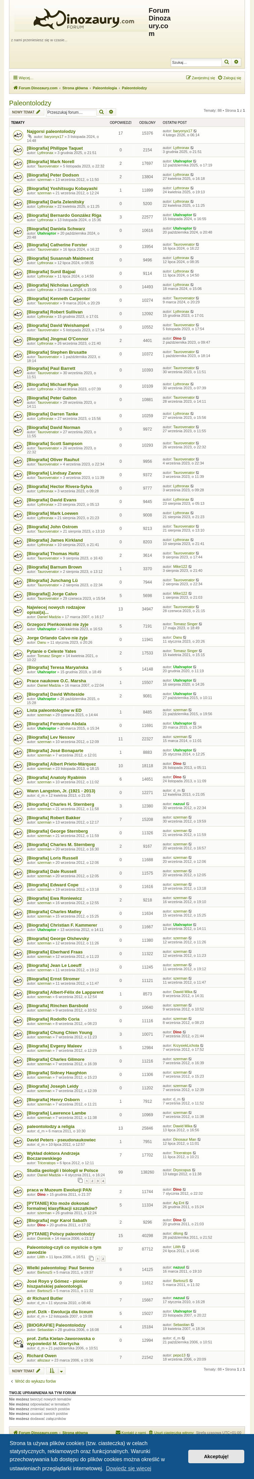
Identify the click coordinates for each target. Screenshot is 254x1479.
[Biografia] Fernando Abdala (56, 723)
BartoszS (44, 1272)
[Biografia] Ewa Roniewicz (54, 898)
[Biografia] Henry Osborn (53, 1099)
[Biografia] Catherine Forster (57, 244)
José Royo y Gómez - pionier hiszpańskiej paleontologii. (57, 1284)
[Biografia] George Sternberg (57, 831)
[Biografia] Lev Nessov (51, 737)
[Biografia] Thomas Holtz (53, 553)
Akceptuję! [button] (216, 1456)
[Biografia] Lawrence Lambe (56, 1113)
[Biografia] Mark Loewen (52, 513)
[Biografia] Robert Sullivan (55, 311)
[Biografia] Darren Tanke (52, 413)
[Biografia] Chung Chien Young (59, 1032)
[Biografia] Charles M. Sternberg (61, 844)
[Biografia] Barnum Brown (54, 567)
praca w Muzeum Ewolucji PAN (59, 1189)
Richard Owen (42, 1355)
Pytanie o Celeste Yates (51, 651)
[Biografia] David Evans (52, 499)
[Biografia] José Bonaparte (55, 750)
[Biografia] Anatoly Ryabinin (56, 777)
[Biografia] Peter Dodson (53, 175)
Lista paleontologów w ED (54, 710)
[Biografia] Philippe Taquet (55, 148)
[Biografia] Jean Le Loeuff (54, 965)
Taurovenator (48, 166)
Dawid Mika (182, 992)
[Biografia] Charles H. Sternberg (60, 804)
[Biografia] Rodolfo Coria (53, 1019)
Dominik (44, 1238)
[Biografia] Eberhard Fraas (55, 951)
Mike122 (180, 566)
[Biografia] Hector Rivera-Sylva (59, 486)
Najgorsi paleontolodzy (51, 131)
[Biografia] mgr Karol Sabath (57, 1220)
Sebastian (45, 1330)
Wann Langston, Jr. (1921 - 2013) (61, 790)
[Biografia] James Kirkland (55, 540)
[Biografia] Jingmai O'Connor (57, 338)
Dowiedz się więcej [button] (128, 1468)
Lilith (41, 1257)
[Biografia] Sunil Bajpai (51, 271)
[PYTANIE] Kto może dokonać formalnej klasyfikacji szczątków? (62, 1206)
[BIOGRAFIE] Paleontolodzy (56, 1325)
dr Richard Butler (45, 1298)
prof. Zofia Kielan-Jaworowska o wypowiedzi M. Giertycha (61, 1341)
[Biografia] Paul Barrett (51, 368)
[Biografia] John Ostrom (52, 526)
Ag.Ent (178, 1203)
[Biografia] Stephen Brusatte (57, 352)
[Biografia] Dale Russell (52, 871)
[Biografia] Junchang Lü (52, 580)
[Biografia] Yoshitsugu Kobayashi (62, 188)
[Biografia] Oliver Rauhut (53, 459)
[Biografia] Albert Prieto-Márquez (61, 764)
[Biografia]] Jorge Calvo (52, 593)
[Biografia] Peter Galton (52, 397)
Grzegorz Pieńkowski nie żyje (58, 624)
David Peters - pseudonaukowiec (61, 1139)
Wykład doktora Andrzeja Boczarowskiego (53, 1156)
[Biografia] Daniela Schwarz (56, 228)
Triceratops (46, 1163)
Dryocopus (182, 1170)
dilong (178, 1233)
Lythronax (45, 153)
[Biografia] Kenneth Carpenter (58, 298)
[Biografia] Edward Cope (53, 884)
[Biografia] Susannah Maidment (60, 258)
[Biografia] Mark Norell (50, 161)
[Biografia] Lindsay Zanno (54, 473)
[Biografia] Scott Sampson (55, 443)
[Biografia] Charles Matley (54, 911)
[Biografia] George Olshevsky (58, 938)
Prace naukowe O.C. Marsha (56, 680)
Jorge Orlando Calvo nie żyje (57, 637)
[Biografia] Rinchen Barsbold (57, 1005)
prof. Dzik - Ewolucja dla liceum (60, 1311)
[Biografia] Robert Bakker (54, 817)
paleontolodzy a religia (50, 1126)
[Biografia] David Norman (53, 427)
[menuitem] (229, 78)
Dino (177, 338)
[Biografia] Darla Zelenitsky (55, 201)
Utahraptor (182, 161)
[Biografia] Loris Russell (52, 857)
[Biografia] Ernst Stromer (53, 978)
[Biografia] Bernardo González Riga (64, 215)
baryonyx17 (53, 137)
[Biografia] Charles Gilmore (55, 1059)
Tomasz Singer (185, 624)
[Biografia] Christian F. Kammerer (62, 925)
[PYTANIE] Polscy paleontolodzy (61, 1233)
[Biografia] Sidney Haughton (57, 1072)
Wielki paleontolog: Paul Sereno (60, 1267)
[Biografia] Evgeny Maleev (54, 1045)
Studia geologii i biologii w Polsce (62, 1170)
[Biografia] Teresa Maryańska (57, 667)
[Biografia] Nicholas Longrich (58, 285)
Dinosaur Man (184, 1139)
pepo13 (179, 1355)
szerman (44, 180)
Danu (41, 642)
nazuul (179, 804)
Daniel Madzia (49, 617)
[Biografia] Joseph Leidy (53, 1086)
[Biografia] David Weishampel (58, 325)
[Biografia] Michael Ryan (53, 384)
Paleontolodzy (30, 103)
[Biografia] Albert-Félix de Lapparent (65, 992)
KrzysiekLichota (186, 1045)
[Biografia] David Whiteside (55, 694)
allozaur (43, 1360)
